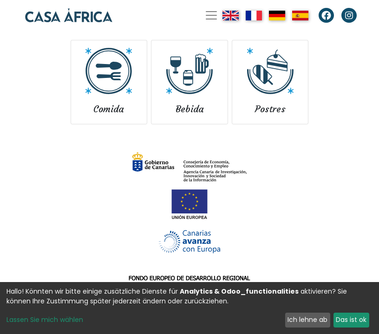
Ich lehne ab (307, 319)
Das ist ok (351, 319)
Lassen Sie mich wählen (45, 319)
